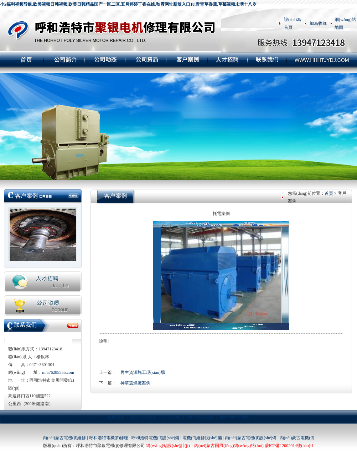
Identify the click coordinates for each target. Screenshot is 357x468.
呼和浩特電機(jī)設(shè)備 (155, 437)
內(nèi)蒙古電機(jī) (297, 437)
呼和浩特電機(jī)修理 (109, 437)
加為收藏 (318, 23)
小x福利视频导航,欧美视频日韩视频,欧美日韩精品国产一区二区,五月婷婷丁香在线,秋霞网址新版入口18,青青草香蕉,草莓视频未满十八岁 (128, 4)
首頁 (329, 193)
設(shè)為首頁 (144, 416)
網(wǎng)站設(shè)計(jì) (168, 445)
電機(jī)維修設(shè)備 (202, 437)
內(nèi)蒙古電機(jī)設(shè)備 (250, 437)
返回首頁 (116, 416)
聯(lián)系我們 (200, 416)
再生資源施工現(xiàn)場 (142, 372)
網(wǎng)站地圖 (234, 416)
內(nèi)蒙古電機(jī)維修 (64, 437)
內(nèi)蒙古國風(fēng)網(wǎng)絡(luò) (229, 445)
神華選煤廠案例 (135, 383)
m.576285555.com (58, 372)
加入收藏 (171, 416)
